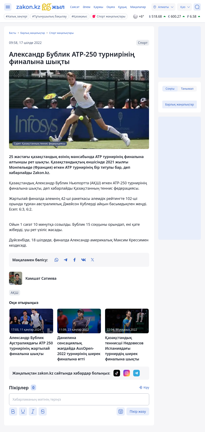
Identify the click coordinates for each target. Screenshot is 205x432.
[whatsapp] (56, 260)
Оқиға (111, 7)
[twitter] (92, 260)
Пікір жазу (138, 411)
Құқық (122, 7)
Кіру (146, 387)
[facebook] (74, 260)
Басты (12, 33)
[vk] (83, 260)
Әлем (86, 7)
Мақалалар (138, 7)
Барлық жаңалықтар (32, 33)
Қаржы (98, 7)
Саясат (74, 7)
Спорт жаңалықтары (61, 33)
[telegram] (65, 260)
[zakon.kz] (40, 7)
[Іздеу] (197, 7)
